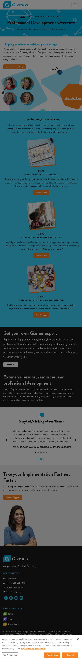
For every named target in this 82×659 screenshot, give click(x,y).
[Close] (78, 641)
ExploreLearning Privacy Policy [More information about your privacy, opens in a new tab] (33, 650)
